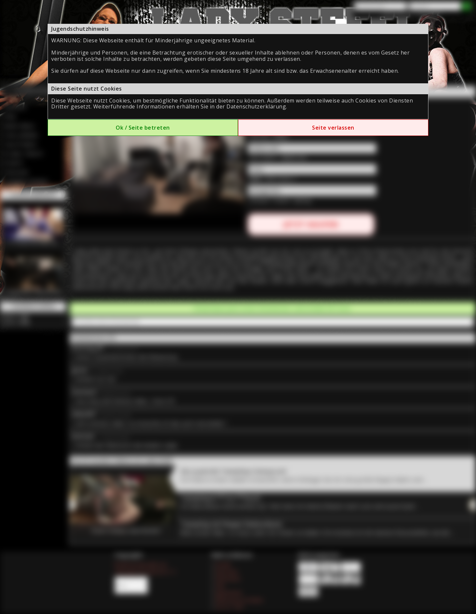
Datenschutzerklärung (256, 106)
